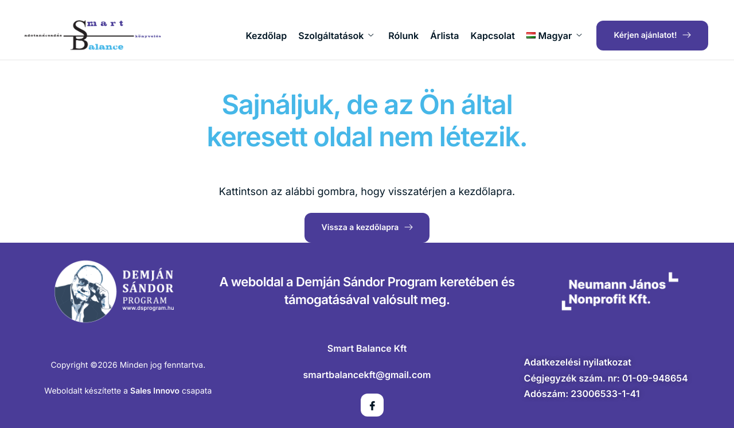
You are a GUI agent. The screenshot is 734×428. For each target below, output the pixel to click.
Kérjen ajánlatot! (652, 35)
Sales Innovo (154, 391)
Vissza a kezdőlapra (367, 227)
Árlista (444, 35)
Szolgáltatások (335, 35)
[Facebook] (372, 405)
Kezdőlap (266, 35)
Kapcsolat (493, 35)
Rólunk (403, 35)
